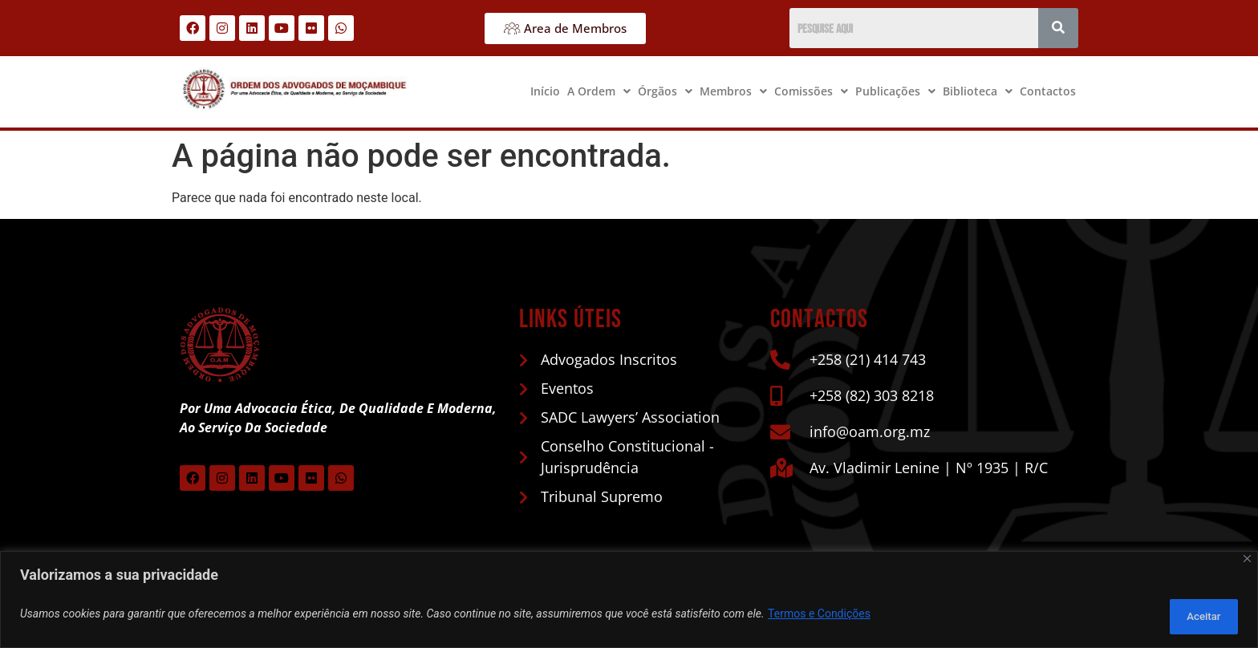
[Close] (1247, 563)
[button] (599, 91)
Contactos (1048, 91)
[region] (629, 602)
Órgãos (665, 91)
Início (545, 91)
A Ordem (599, 91)
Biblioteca (977, 91)
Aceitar (1197, 616)
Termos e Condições (819, 616)
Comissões (811, 91)
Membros (733, 91)
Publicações (895, 91)
